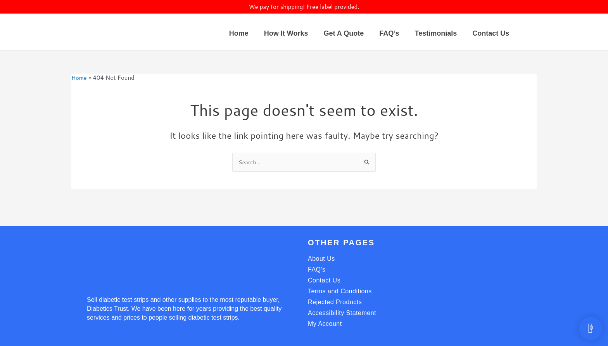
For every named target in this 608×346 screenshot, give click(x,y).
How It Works (286, 33)
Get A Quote (343, 33)
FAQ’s (389, 33)
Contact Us (490, 33)
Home (239, 33)
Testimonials (436, 33)
